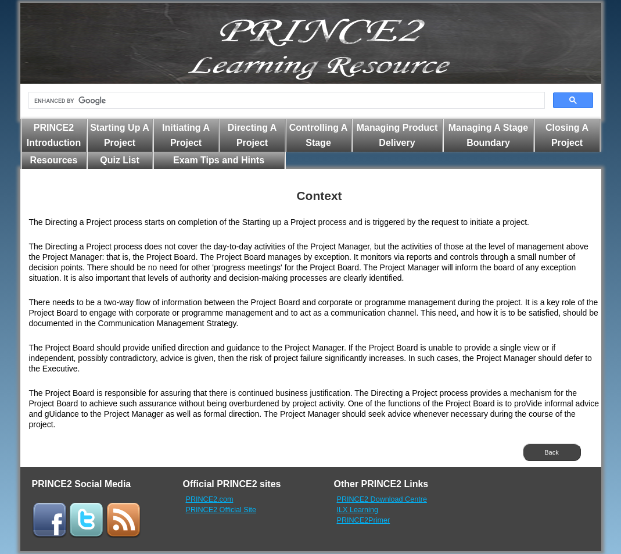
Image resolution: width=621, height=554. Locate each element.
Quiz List (119, 160)
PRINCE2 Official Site (221, 510)
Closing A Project (566, 135)
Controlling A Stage (318, 135)
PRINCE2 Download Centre (382, 499)
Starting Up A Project (119, 135)
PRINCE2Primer (363, 520)
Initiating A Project (186, 135)
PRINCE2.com (210, 499)
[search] (285, 100)
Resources (54, 160)
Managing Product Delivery (397, 135)
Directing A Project (252, 135)
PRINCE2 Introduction (54, 135)
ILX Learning (357, 510)
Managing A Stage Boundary (488, 135)
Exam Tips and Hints (218, 160)
